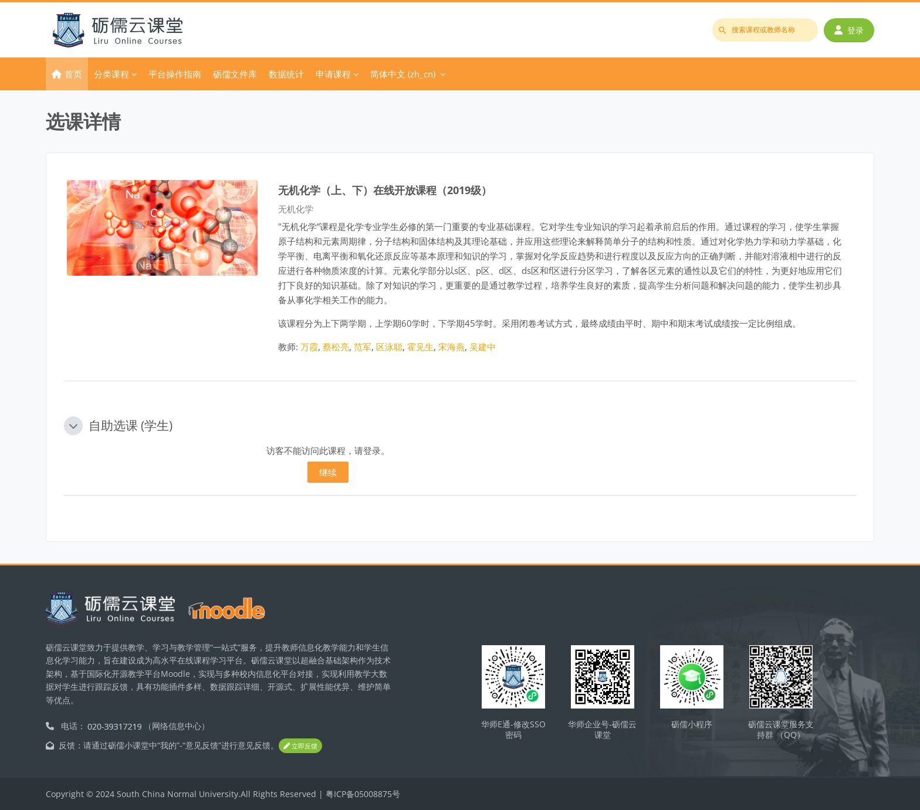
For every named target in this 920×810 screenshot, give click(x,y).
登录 (849, 30)
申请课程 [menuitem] (333, 74)
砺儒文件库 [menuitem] (235, 74)
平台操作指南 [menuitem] (174, 74)
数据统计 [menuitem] (286, 74)
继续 (328, 472)
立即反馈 (300, 745)
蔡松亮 (336, 347)
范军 (362, 347)
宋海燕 (451, 347)
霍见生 (420, 347)
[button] (73, 425)
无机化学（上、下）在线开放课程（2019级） (385, 189)
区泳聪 (389, 347)
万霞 (309, 347)
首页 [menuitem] (73, 74)
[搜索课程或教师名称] (765, 30)
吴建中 (482, 347)
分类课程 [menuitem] (111, 74)
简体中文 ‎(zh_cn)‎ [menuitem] (402, 74)
